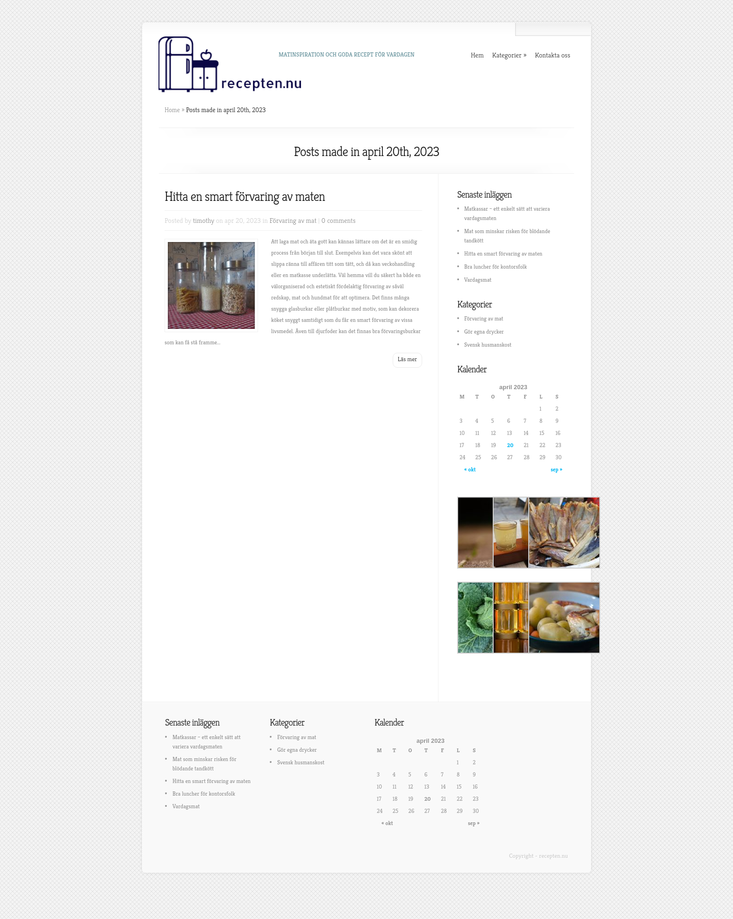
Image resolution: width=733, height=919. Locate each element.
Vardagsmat (477, 279)
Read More (407, 360)
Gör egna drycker (484, 331)
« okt (470, 469)
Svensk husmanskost (487, 344)
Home (172, 110)
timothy (204, 220)
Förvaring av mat (293, 220)
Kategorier (507, 54)
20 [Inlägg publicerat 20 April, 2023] (510, 445)
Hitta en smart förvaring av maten (245, 196)
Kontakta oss (552, 54)
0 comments (339, 220)
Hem (477, 54)
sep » (556, 469)
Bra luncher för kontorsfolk (495, 266)
